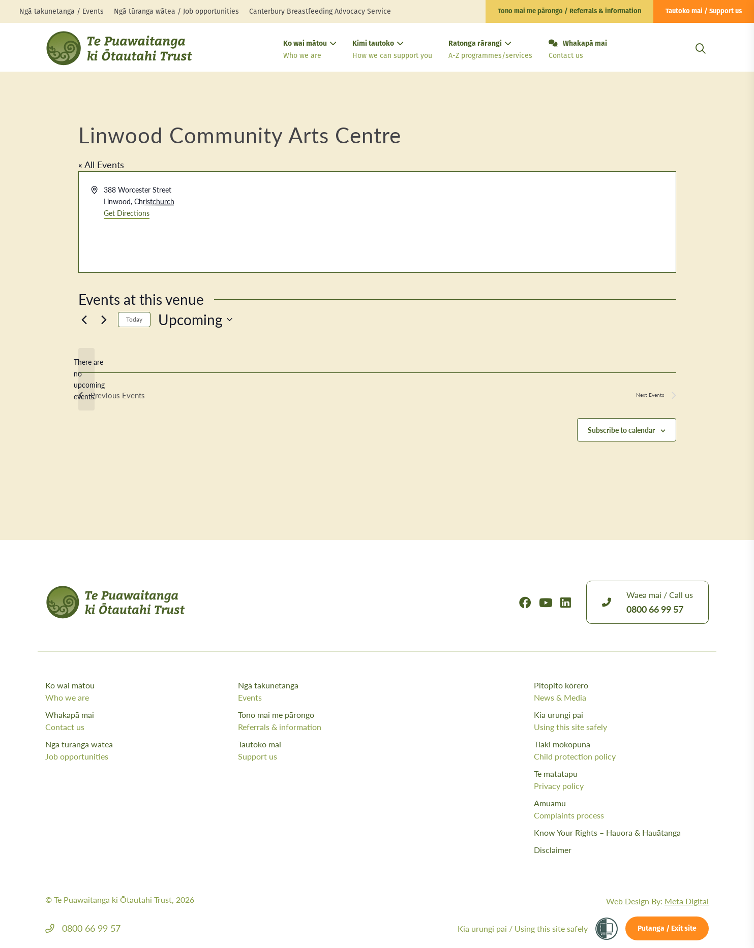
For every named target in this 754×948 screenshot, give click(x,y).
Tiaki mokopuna (621, 750)
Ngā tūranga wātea (139, 750)
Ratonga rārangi (490, 50)
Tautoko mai (332, 750)
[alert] (86, 379)
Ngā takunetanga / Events (61, 11)
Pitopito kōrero (621, 691)
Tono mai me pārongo (332, 721)
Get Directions (126, 213)
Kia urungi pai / (523, 928)
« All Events (101, 164)
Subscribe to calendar (621, 430)
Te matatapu (621, 780)
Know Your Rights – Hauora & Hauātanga (607, 832)
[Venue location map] (525, 222)
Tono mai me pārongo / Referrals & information (569, 11)
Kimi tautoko (392, 50)
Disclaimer (552, 850)
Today (134, 319)
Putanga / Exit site (667, 929)
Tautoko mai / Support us (704, 11)
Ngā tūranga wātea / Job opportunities (176, 11)
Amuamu (621, 809)
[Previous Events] (84, 319)
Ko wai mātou (309, 50)
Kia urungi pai (621, 721)
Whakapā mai (578, 50)
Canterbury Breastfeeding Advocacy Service (320, 11)
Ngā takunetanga (332, 691)
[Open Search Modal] (700, 60)
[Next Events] (104, 319)
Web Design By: (657, 901)
